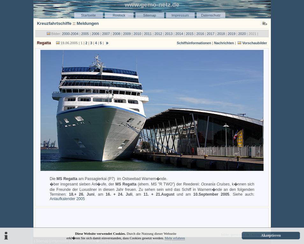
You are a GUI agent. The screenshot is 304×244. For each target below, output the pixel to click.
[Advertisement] (152, 218)
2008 (116, 34)
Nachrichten (224, 43)
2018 (221, 34)
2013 (169, 34)
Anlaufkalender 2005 (67, 199)
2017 (210, 34)
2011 (148, 34)
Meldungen (88, 23)
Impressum (180, 15)
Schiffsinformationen (194, 43)
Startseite (88, 15)
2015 (189, 34)
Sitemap (149, 15)
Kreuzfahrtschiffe (54, 23)
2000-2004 (70, 34)
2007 (106, 34)
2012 (158, 34)
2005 (85, 34)
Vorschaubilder (254, 43)
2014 (179, 34)
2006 (95, 34)
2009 (127, 34)
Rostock (119, 15)
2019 (231, 34)
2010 (137, 34)
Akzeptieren (271, 235)
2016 (200, 34)
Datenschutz (211, 15)
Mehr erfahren (175, 238)
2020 (242, 34)
